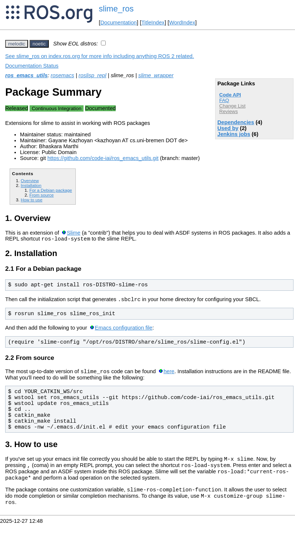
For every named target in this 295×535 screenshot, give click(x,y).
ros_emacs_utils (26, 75)
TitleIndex (153, 22)
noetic (39, 44)
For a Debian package (50, 190)
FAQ (224, 100)
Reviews (228, 111)
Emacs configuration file (124, 330)
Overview (30, 180)
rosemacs (62, 75)
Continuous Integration (56, 108)
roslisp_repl (92, 75)
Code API (230, 95)
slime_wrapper (155, 75)
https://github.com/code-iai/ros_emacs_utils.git (103, 158)
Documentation (118, 22)
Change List (232, 106)
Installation (31, 185)
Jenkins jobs (233, 134)
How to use (32, 199)
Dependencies (235, 122)
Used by (227, 128)
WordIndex (182, 22)
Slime (74, 233)
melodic (16, 44)
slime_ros (116, 8)
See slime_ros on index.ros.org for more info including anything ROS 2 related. (99, 56)
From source (41, 194)
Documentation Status (31, 66)
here (168, 375)
